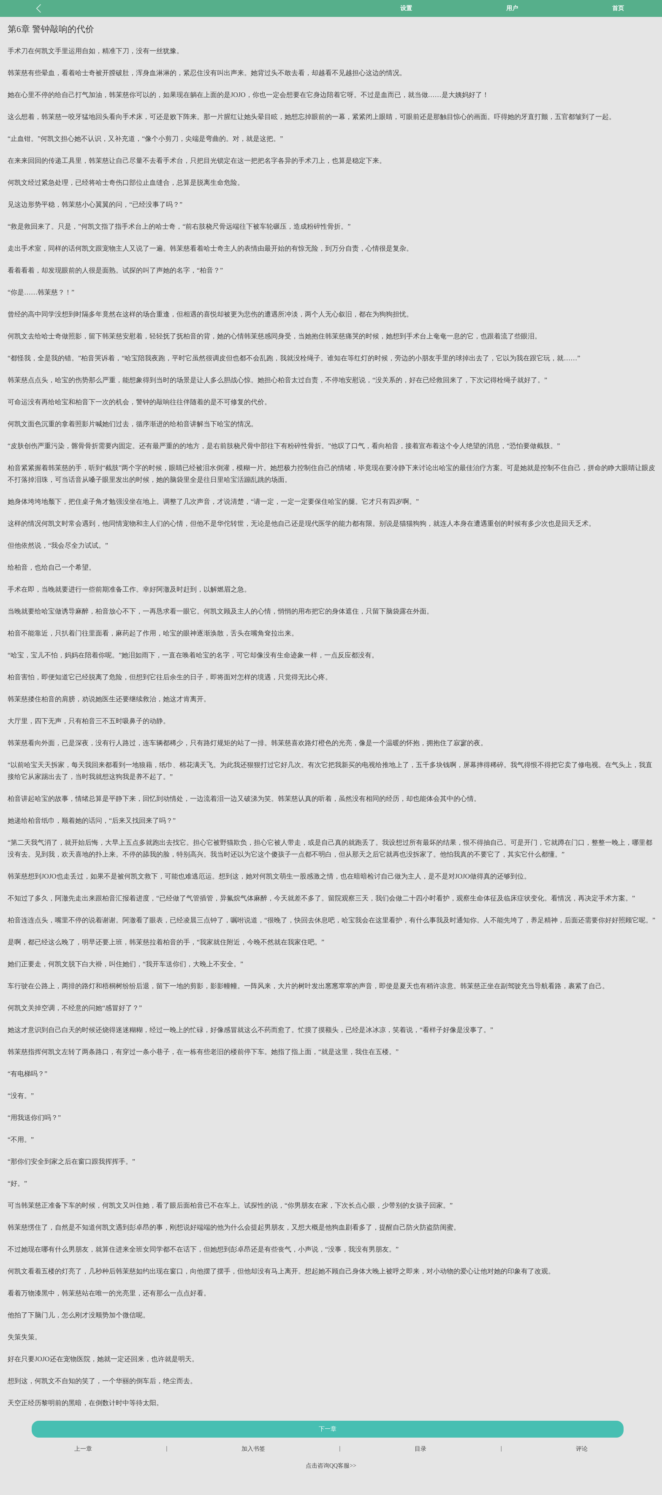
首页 (618, 8)
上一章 (83, 1449)
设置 (406, 8)
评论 (582, 1449)
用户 (512, 8)
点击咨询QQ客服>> (331, 1466)
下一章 (327, 1429)
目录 (420, 1449)
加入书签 (253, 1449)
